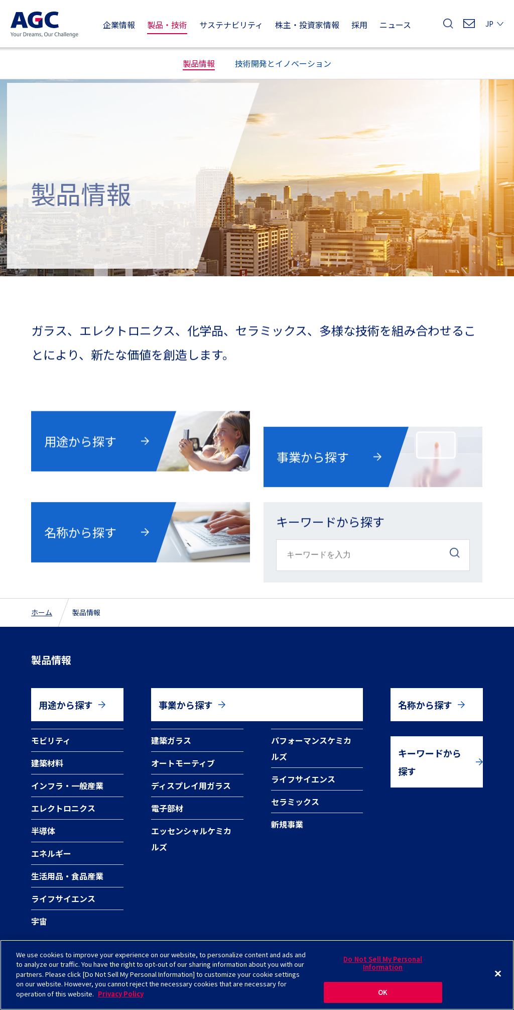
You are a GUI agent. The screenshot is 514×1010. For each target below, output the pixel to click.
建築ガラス (171, 740)
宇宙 (39, 921)
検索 (448, 26)
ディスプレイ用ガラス (191, 785)
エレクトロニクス (63, 808)
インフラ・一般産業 (67, 785)
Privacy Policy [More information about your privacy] (121, 999)
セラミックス (295, 802)
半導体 (43, 831)
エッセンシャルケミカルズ (191, 839)
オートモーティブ (183, 763)
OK (383, 998)
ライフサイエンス (63, 898)
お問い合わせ (469, 26)
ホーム (41, 612)
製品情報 (51, 659)
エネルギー (51, 853)
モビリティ (51, 740)
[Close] (498, 979)
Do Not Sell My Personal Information (382, 968)
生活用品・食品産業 (67, 876)
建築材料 (47, 763)
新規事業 (287, 824)
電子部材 (167, 808)
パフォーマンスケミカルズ (311, 748)
